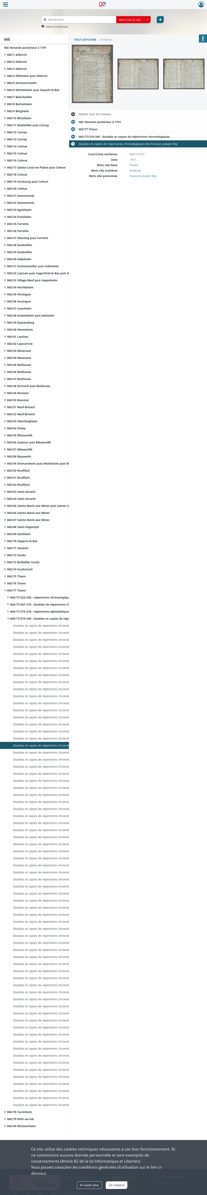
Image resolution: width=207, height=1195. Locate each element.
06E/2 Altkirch (17, 62)
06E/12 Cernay (17, 132)
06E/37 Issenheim (19, 308)
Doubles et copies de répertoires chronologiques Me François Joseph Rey (53, 626)
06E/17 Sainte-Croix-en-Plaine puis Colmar (36, 167)
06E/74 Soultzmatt (20, 569)
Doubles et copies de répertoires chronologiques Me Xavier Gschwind (53, 1013)
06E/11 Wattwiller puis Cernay (28, 125)
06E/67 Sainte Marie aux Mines (28, 520)
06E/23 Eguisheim (19, 210)
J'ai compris (116, 1185)
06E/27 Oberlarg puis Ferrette (27, 238)
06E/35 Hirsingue (19, 294)
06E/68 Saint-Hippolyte (23, 527)
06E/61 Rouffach (18, 477)
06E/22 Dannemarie (20, 203)
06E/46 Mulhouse (19, 372)
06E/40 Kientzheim (20, 329)
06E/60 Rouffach (18, 470)
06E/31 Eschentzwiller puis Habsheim (33, 266)
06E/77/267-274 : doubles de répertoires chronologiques (49, 604)
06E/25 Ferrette (18, 224)
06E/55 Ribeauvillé (19, 435)
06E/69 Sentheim (19, 534)
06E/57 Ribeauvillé (19, 449)
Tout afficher (85, 39)
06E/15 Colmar (17, 153)
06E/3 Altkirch (17, 69)
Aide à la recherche (57, 26)
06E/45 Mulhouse (19, 365)
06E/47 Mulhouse (19, 379)
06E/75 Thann (16, 576)
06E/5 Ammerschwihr (22, 83)
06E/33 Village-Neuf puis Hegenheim (32, 280)
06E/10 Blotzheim (19, 118)
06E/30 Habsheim (19, 259)
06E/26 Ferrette (18, 231)
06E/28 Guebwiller (19, 245)
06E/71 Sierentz (18, 548)
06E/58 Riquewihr (19, 456)
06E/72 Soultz (16, 555)
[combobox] (133, 19)
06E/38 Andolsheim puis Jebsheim (30, 315)
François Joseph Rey (143, 176)
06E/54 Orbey (16, 428)
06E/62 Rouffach (18, 485)
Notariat (135, 170)
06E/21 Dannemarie (20, 196)
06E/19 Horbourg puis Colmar (27, 181)
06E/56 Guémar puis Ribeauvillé (29, 442)
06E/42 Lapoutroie (20, 344)
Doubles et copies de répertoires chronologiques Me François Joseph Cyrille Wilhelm (53, 788)
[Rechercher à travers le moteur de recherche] (80, 20)
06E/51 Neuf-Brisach (21, 407)
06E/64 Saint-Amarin (21, 499)
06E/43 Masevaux (19, 351)
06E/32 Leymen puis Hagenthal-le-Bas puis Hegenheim (45, 273)
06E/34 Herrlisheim (20, 287)
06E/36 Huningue (19, 301)
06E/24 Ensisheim (19, 217)
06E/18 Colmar (17, 174)
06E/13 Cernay (17, 139)
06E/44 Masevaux (19, 358)
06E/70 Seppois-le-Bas (22, 541)
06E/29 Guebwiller (19, 252)
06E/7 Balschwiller (19, 97)
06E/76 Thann (16, 583)
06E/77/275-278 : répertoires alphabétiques (40, 611)
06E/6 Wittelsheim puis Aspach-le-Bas (33, 90)
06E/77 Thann (16, 590)
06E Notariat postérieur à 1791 (25, 48)
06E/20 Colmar (17, 189)
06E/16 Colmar (17, 160)
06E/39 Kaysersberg (20, 322)
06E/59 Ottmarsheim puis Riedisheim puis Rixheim (42, 463)
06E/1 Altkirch (17, 55)
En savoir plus (89, 1185)
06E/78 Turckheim (19, 1112)
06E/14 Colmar (17, 146)
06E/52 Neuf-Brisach (21, 414)
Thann (134, 165)
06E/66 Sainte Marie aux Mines (28, 513)
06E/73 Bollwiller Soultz (23, 562)
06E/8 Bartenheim (19, 104)
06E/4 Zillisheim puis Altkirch (27, 76)
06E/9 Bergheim (18, 111)
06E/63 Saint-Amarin (21, 492)
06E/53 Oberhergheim (22, 421)
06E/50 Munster (18, 400)
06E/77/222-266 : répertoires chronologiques (41, 597)
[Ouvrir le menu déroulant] (5, 4)
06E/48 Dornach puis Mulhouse (28, 386)
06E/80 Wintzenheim (21, 1126)
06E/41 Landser (17, 337)
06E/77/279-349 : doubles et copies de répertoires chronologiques (50, 618)
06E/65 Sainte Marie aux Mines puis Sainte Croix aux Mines (47, 506)
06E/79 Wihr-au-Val (20, 1119)
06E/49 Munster (18, 393)
